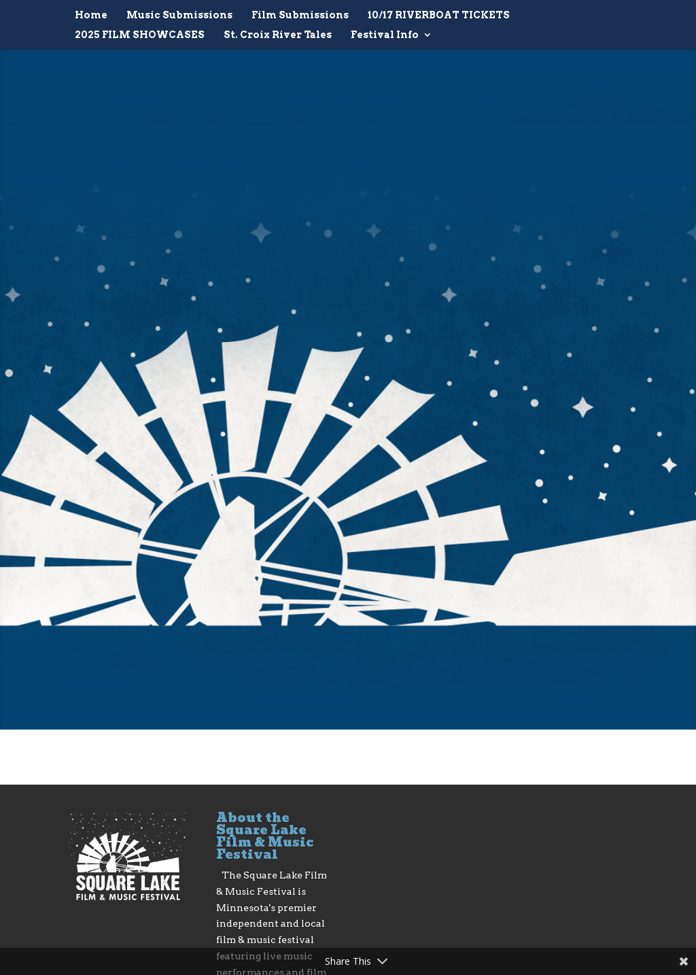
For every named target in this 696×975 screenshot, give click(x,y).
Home (91, 15)
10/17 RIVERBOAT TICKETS (439, 15)
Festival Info (385, 35)
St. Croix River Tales (278, 35)
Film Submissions (300, 15)
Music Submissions (179, 15)
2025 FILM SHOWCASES (140, 35)
